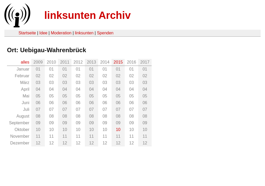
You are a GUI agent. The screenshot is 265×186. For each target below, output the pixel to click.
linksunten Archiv (87, 15)
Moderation (61, 33)
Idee (43, 33)
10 (118, 129)
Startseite (27, 33)
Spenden (105, 33)
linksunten (84, 33)
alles (25, 62)
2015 (118, 62)
